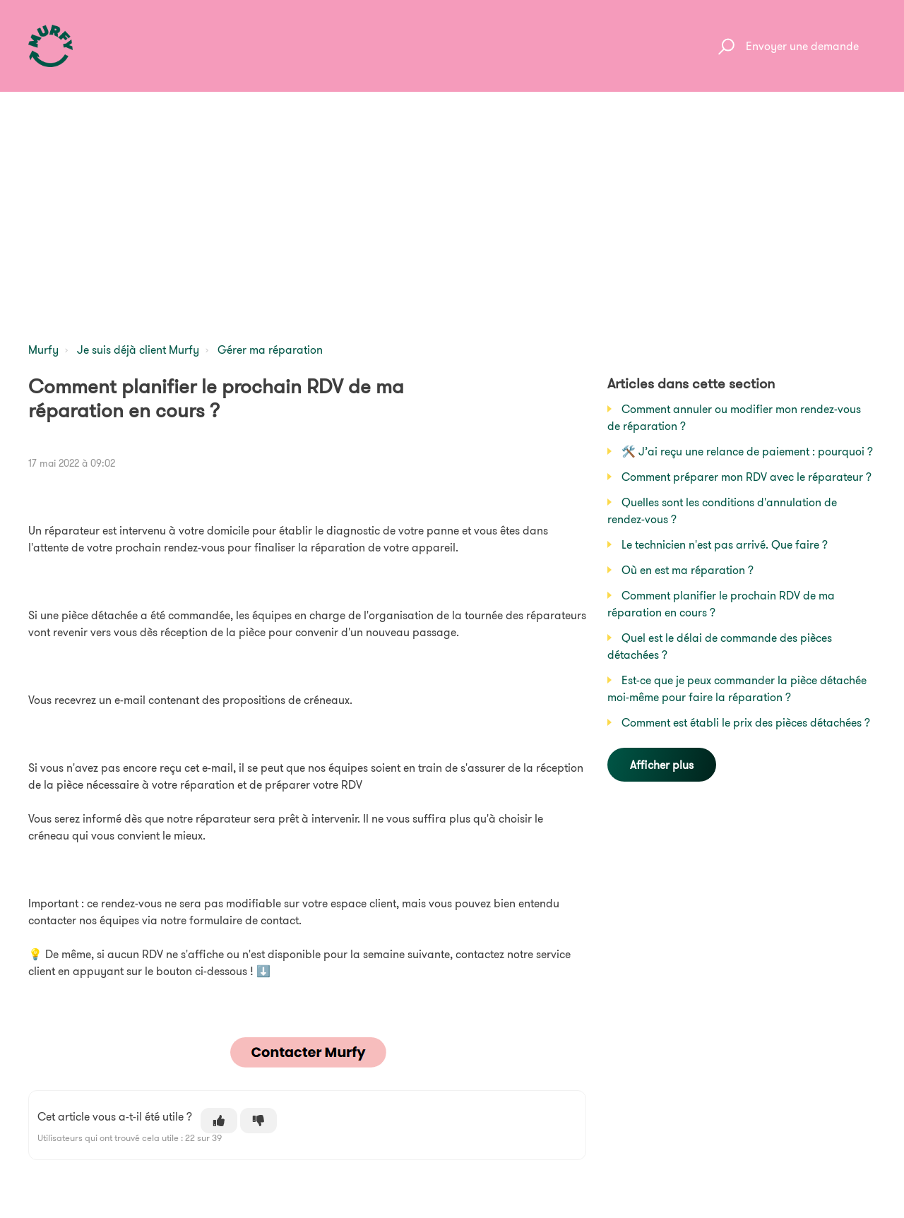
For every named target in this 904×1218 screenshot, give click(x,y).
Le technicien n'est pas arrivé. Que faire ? (725, 544)
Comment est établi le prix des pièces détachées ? (746, 722)
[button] (724, 46)
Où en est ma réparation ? (688, 570)
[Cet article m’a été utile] (219, 1120)
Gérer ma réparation (270, 349)
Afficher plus (662, 765)
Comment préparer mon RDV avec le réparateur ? (747, 477)
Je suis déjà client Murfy (138, 349)
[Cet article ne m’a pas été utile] (258, 1120)
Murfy (43, 349)
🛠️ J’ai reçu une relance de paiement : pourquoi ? (747, 451)
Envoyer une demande (802, 46)
